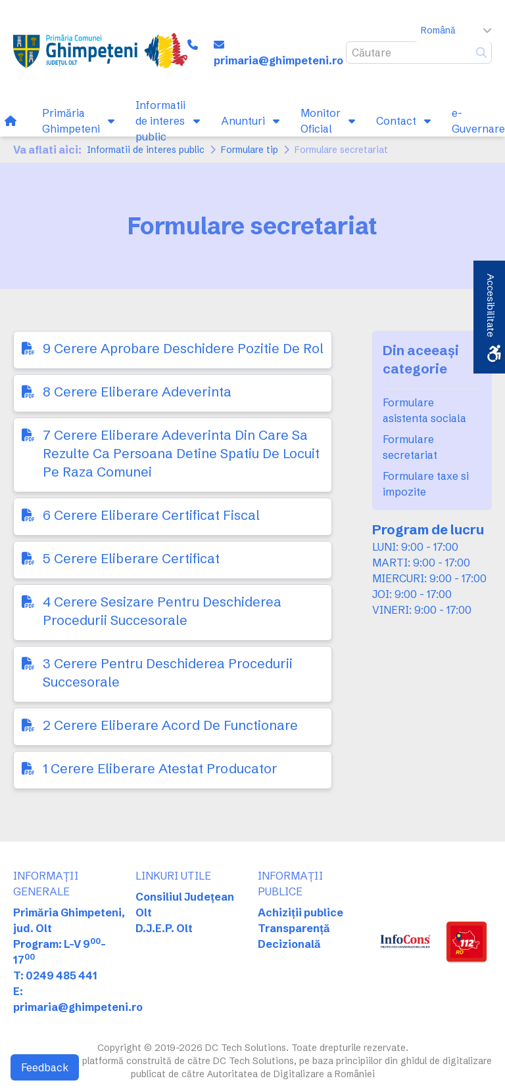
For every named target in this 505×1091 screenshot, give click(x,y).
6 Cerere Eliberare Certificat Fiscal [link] (151, 515)
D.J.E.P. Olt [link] (164, 928)
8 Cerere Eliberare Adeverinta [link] (137, 391)
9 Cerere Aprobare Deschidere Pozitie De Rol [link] (183, 348)
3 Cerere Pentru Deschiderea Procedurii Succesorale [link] (168, 672)
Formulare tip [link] (249, 150)
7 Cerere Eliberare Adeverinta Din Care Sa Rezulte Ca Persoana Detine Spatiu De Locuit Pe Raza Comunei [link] (181, 453)
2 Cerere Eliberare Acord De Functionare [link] (170, 725)
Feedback (44, 1067)
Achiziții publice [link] (300, 912)
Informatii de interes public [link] (145, 150)
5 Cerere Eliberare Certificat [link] (131, 558)
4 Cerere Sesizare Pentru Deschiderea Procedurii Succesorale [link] (162, 610)
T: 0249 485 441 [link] (55, 975)
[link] (100, 52)
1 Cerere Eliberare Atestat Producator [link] (160, 768)
